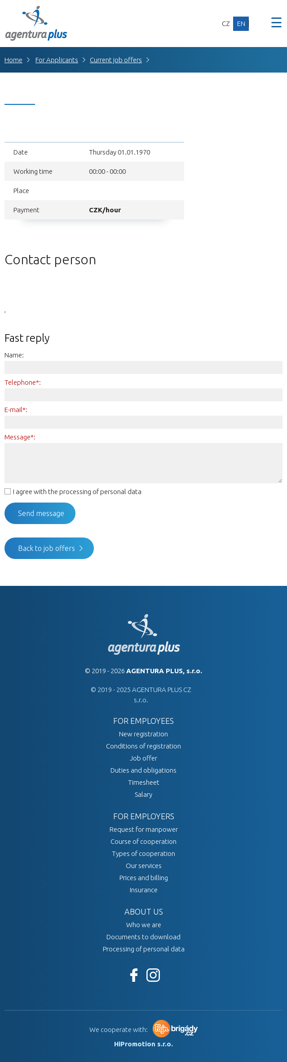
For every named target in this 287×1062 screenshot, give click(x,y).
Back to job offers (46, 548)
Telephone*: (22, 382)
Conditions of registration (143, 746)
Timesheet (143, 782)
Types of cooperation (143, 853)
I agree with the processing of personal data (77, 491)
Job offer (143, 758)
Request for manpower (144, 829)
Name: (14, 355)
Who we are (143, 925)
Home (13, 60)
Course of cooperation (143, 841)
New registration (143, 734)
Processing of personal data (144, 949)
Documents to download (143, 937)
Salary (143, 794)
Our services (144, 865)
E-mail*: (15, 409)
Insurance (144, 890)
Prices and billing (143, 877)
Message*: (19, 437)
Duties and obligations (143, 770)
